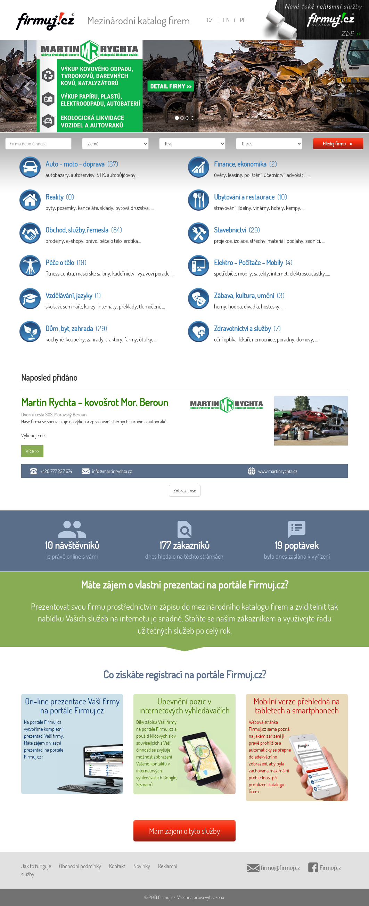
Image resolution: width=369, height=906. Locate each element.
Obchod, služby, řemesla (84, 229)
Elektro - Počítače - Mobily (253, 262)
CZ (210, 20)
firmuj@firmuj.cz (273, 867)
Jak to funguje (36, 866)
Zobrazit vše (184, 490)
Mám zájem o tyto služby (184, 831)
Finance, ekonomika (245, 163)
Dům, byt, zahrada (76, 328)
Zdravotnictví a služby (247, 328)
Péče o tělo (66, 262)
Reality (60, 196)
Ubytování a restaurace (250, 196)
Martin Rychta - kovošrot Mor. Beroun (94, 402)
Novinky (141, 866)
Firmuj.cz (324, 867)
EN (226, 20)
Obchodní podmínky (80, 866)
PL (243, 20)
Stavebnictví (237, 229)
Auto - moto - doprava (82, 163)
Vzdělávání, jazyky (73, 295)
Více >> (32, 451)
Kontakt (117, 866)
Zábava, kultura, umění (249, 295)
